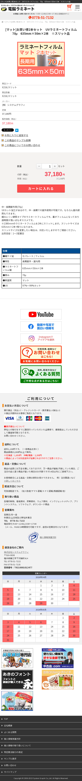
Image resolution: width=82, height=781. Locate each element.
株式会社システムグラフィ (16, 552)
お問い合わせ (10, 765)
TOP (6, 718)
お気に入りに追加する (16, 135)
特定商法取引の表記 (13, 752)
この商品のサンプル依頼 (17, 140)
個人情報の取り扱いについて (17, 745)
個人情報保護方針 (48, 537)
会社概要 (8, 725)
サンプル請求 (10, 758)
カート (69, 10)
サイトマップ (10, 771)
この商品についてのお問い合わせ (22, 145)
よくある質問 (10, 732)
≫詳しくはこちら (12, 480)
